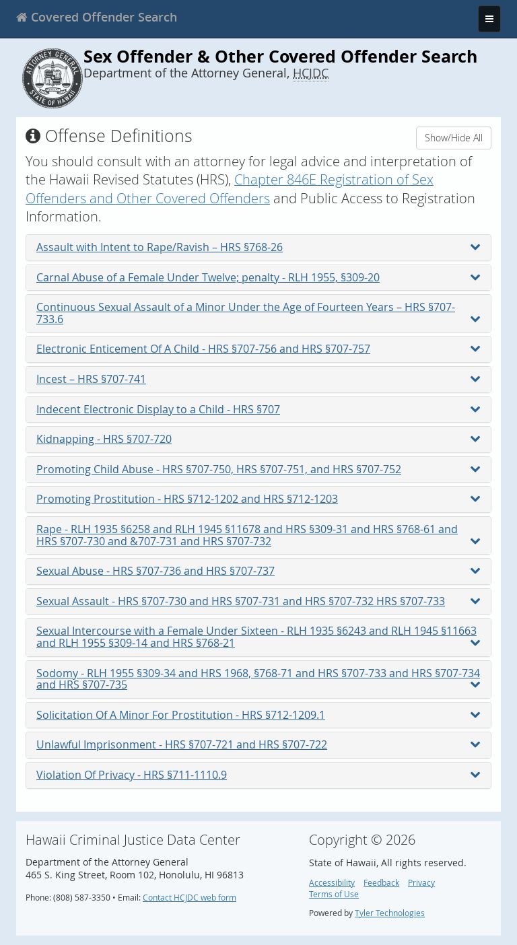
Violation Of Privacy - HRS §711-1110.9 (258, 774)
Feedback (381, 883)
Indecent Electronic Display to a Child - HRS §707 (258, 409)
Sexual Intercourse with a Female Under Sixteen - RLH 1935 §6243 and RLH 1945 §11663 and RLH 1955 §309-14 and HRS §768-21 (258, 636)
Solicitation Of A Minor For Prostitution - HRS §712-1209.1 (258, 714)
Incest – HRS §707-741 (258, 379)
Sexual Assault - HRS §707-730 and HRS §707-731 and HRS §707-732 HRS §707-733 (258, 601)
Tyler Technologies (390, 913)
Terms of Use (334, 894)
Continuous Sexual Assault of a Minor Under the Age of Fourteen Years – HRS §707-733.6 (258, 313)
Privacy (421, 883)
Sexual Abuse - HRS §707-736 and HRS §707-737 (258, 570)
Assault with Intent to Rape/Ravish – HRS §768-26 (258, 247)
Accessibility (332, 883)
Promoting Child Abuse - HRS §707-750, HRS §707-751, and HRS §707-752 (258, 469)
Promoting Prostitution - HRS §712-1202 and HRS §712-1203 (258, 498)
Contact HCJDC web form (189, 898)
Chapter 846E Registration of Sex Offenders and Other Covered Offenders (230, 188)
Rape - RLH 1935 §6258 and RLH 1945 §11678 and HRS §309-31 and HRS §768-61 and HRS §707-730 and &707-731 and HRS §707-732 (258, 535)
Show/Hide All (454, 137)
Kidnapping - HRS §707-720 (258, 438)
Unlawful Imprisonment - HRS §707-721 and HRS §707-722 (258, 744)
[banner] (96, 17)
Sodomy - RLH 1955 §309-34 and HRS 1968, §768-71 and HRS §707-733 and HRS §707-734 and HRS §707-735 (258, 679)
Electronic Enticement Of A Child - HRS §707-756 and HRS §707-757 (258, 348)
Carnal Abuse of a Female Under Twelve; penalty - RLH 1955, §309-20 (258, 277)
